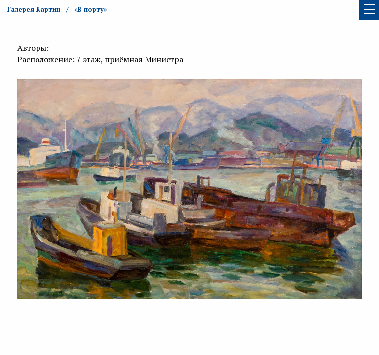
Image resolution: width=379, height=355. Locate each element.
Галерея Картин (33, 9)
